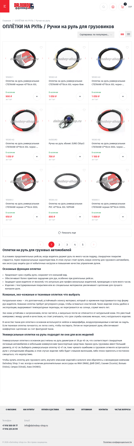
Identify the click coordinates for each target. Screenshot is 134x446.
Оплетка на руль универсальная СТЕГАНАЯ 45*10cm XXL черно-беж (66, 83)
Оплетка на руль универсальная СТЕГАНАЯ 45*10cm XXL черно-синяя (108, 83)
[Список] (128, 34)
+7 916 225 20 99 (10, 429)
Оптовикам (86, 409)
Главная (7, 20)
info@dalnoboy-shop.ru (36, 425)
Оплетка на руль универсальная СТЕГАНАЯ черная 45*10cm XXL (22, 83)
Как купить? (28, 409)
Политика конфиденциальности (117, 442)
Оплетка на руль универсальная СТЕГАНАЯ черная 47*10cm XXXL (22, 205)
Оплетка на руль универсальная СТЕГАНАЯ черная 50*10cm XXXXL (108, 205)
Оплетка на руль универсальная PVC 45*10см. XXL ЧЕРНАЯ (65, 205)
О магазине (11, 409)
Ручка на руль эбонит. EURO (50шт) (66, 143)
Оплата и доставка (50, 409)
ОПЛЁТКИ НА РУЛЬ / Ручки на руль (32, 20)
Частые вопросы (123, 409)
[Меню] (4, 6)
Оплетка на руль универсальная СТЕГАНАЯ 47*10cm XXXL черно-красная (108, 145)
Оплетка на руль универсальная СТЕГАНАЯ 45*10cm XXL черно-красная (22, 145)
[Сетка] (122, 34)
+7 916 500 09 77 (10, 425)
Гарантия (70, 409)
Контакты (103, 409)
